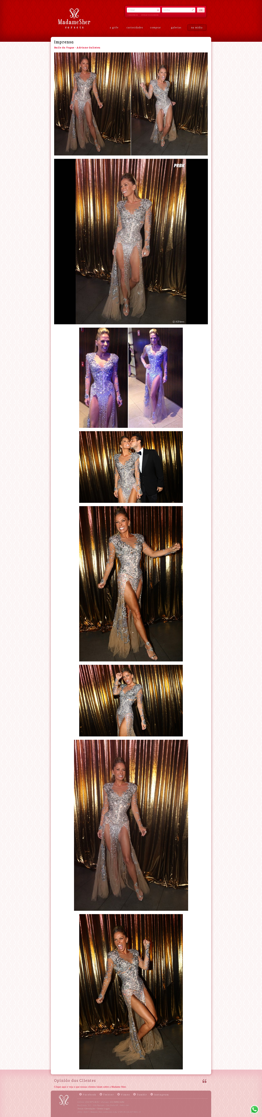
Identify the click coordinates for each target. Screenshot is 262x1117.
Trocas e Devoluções (86, 1108)
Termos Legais (103, 1108)
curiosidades (134, 27)
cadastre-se (133, 15)
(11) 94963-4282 (117, 1102)
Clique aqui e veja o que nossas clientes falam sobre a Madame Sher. (90, 1086)
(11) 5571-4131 (92, 1102)
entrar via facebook (150, 15)
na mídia (197, 27)
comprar (155, 27)
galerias (176, 27)
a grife (114, 27)
